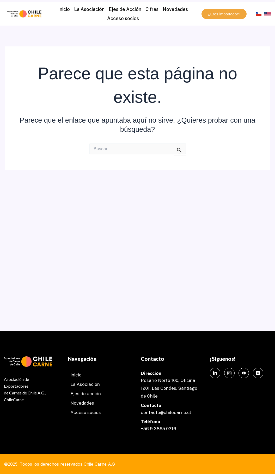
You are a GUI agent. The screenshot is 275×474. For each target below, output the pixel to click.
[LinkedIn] (215, 373)
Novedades (175, 9)
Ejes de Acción (125, 9)
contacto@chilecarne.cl (166, 412)
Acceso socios (123, 18)
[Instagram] (229, 373)
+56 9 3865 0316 (158, 428)
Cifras (151, 9)
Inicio (64, 9)
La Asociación (89, 9)
